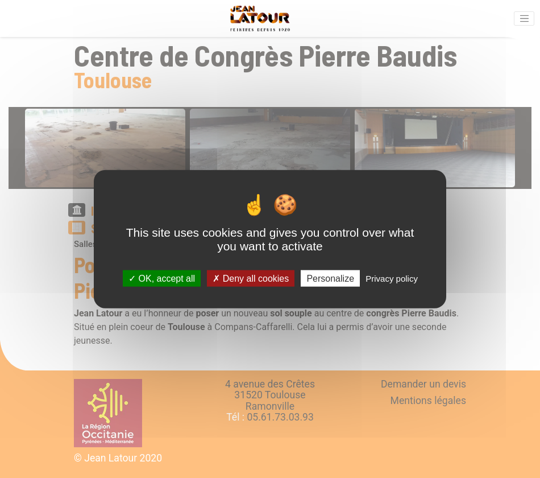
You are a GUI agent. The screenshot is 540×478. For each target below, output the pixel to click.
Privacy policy (391, 278)
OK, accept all (161, 278)
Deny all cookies (251, 278)
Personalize (330, 278)
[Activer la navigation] (524, 18)
